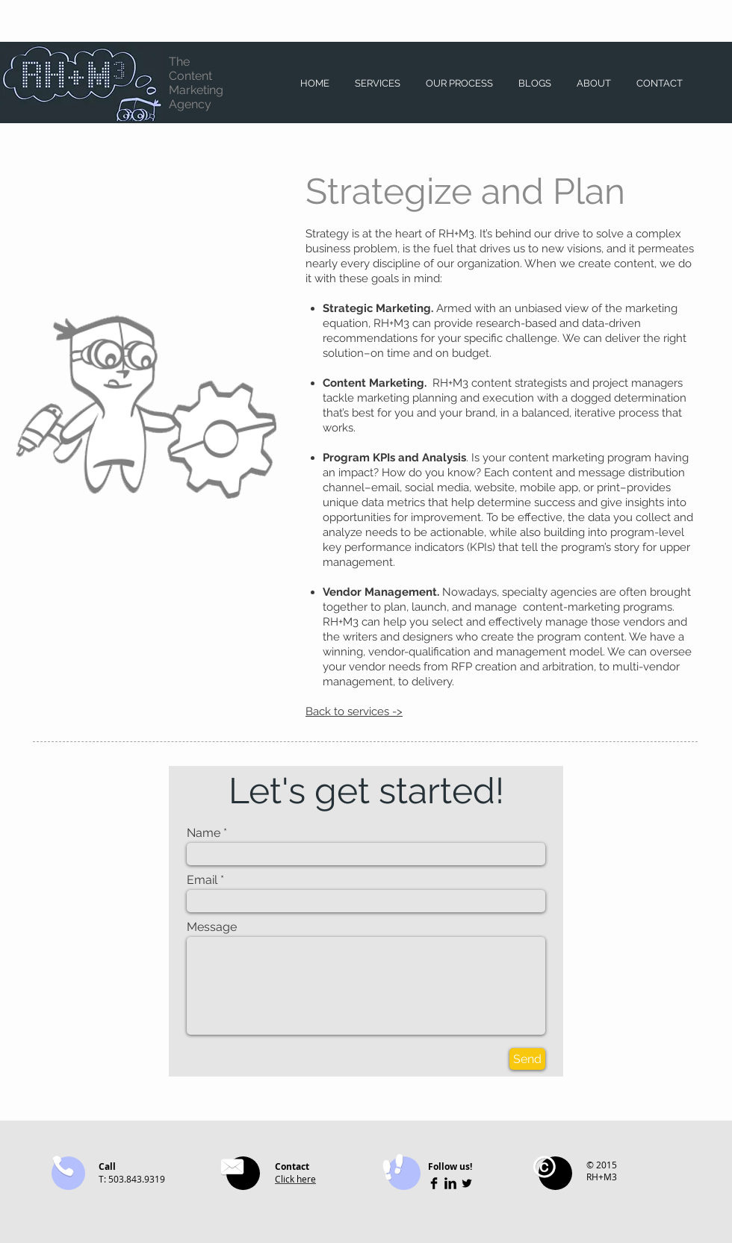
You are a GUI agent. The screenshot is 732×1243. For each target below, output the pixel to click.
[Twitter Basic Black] (467, 1183)
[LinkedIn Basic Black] (450, 1183)
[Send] (527, 1059)
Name (203, 833)
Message (212, 927)
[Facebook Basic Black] (434, 1183)
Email (202, 880)
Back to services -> (354, 711)
